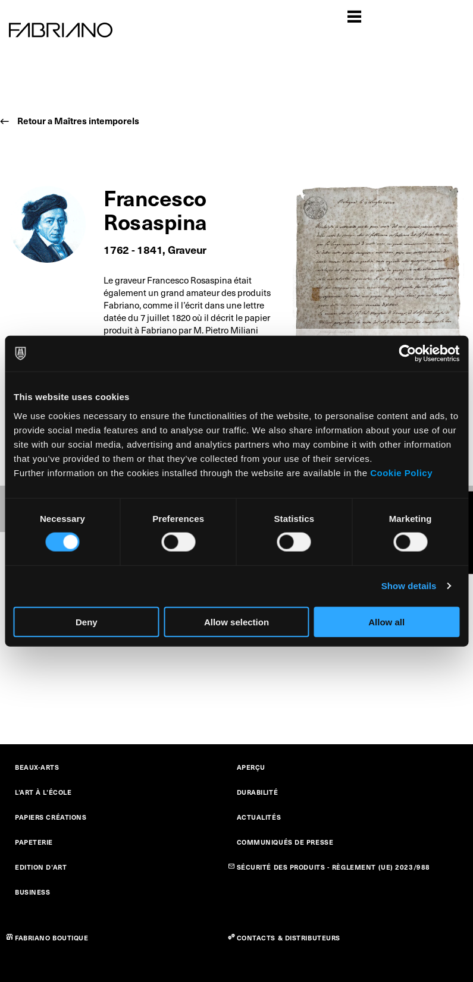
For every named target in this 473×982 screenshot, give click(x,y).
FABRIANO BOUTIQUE (52, 937)
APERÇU (251, 767)
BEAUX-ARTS (37, 767)
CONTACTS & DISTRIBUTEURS (288, 937)
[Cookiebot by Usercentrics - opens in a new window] (407, 354)
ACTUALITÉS (259, 817)
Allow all (386, 621)
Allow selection (236, 621)
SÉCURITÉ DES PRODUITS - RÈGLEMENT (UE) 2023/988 (333, 867)
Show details (409, 586)
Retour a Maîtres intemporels (78, 120)
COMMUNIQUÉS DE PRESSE (285, 842)
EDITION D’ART (41, 867)
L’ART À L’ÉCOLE (43, 792)
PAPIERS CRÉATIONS (51, 817)
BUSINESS (32, 891)
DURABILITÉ (257, 792)
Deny (87, 621)
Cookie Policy (401, 472)
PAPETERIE (34, 842)
